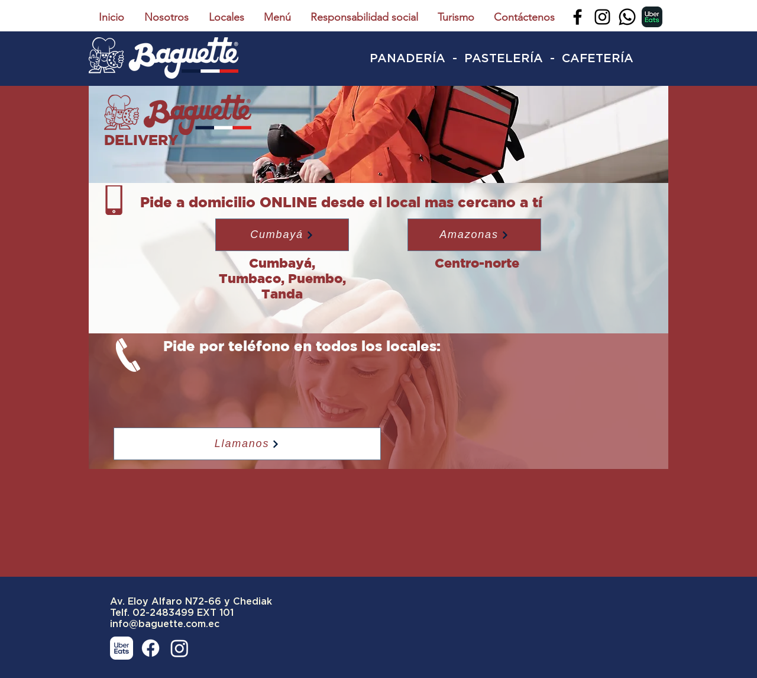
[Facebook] (577, 17)
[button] (282, 234)
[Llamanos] (247, 444)
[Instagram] (602, 17)
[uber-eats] (652, 17)
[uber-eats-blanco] (121, 648)
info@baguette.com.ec (164, 624)
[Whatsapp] (627, 17)
